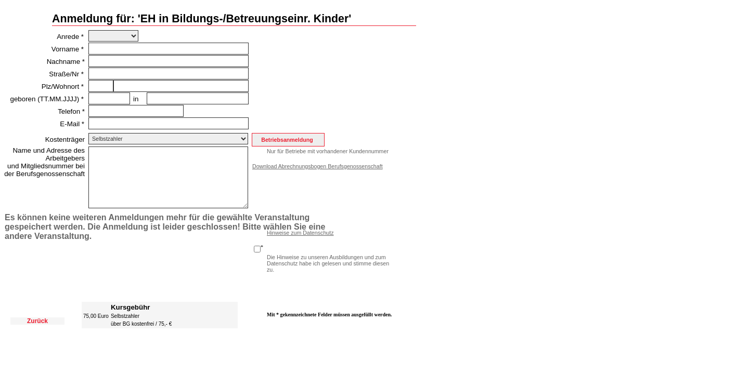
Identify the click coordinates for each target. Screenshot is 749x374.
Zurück (37, 321)
